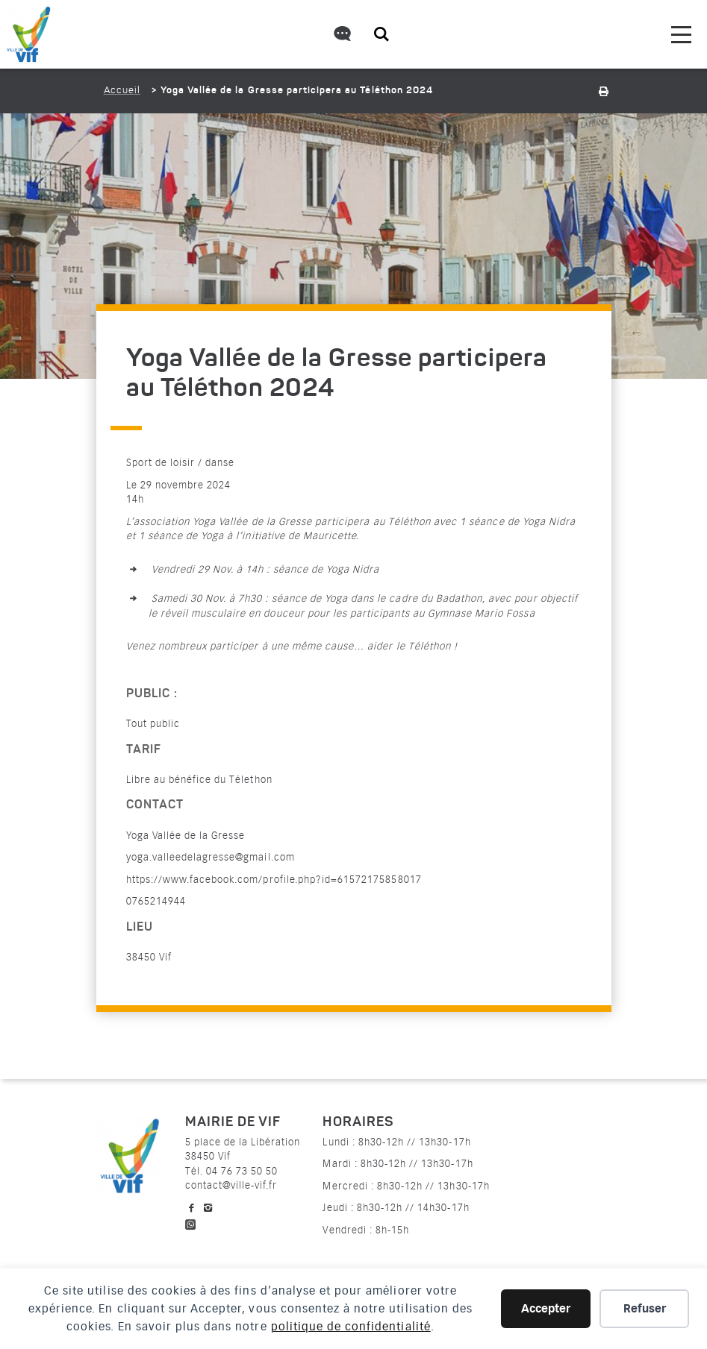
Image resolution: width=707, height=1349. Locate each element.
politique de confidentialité (351, 1326)
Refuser (644, 1308)
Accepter (545, 1308)
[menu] (681, 34)
